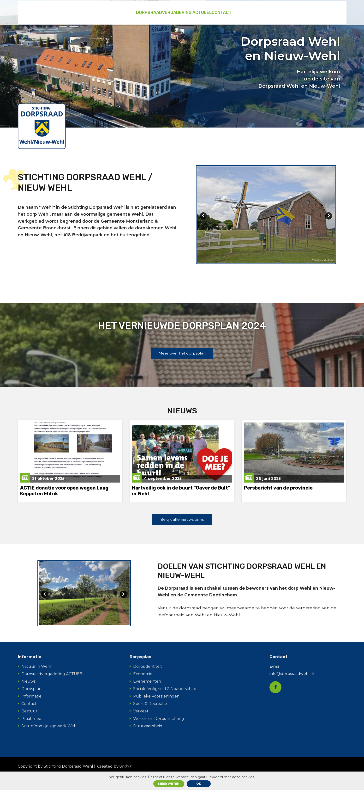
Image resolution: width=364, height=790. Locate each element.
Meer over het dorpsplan (182, 359)
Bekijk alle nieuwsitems (182, 527)
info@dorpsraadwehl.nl (291, 688)
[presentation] (203, 219)
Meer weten (168, 783)
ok (198, 783)
